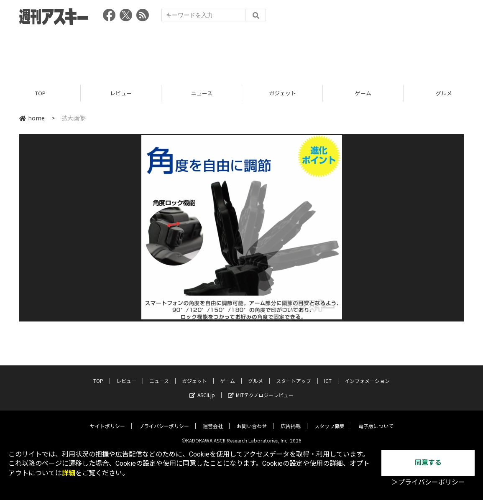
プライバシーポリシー (164, 419)
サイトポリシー (107, 419)
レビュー (121, 93)
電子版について (376, 419)
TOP (40, 93)
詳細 (68, 473)
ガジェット (282, 93)
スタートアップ (293, 374)
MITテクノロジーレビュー (261, 388)
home (32, 118)
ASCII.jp (202, 388)
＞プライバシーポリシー (428, 482)
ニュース (201, 93)
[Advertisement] (241, 52)
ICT (328, 374)
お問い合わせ (252, 419)
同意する (428, 463)
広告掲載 (291, 419)
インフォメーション (367, 374)
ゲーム (363, 93)
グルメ (255, 374)
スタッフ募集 (329, 419)
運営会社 (213, 419)
